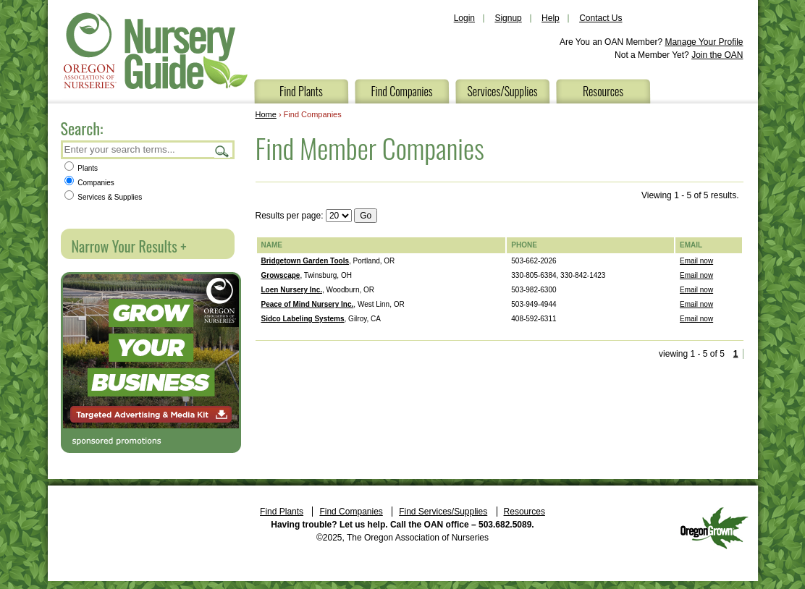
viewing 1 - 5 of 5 (692, 354)
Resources (603, 91)
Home (266, 114)
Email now (696, 261)
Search (222, 151)
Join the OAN (717, 55)
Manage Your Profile (704, 42)
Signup (507, 18)
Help (550, 18)
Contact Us (600, 18)
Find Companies (401, 91)
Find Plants (301, 91)
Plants (81, 168)
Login (464, 18)
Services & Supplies (103, 197)
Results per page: (290, 216)
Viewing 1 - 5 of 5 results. (690, 195)
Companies (89, 183)
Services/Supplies (502, 91)
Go (365, 216)
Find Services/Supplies (443, 512)
